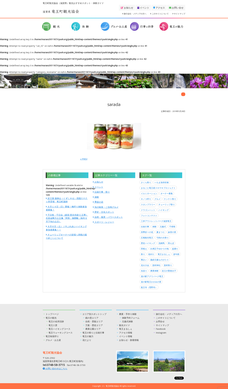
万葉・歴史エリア (94, 325)
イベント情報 (125, 336)
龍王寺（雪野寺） (149, 287)
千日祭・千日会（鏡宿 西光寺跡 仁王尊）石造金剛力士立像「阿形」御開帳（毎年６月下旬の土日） (67, 218)
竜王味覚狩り (52, 336)
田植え (144, 248)
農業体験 (154, 270)
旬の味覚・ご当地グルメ (106, 207)
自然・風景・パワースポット (108, 217)
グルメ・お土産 (53, 340)
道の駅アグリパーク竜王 (152, 276)
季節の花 (98, 201)
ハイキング (163, 210)
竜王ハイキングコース (59, 328)
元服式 (163, 226)
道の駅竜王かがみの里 (151, 281)
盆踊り (175, 248)
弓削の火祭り (162, 237)
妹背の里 (172, 232)
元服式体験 (127, 321)
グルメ (157, 199)
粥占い (144, 259)
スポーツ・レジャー (103, 222)
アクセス (159, 7)
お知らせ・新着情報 (129, 340)
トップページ (52, 314)
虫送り (144, 270)
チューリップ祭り (166, 204)
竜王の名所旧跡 (56, 321)
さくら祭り (146, 182)
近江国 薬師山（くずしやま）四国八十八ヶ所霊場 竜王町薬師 (66, 200)
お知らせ (127, 7)
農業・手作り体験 (128, 314)
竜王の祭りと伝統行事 (93, 332)
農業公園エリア (93, 328)
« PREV (83, 158)
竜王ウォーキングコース (61, 332)
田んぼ (171, 243)
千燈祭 (172, 226)
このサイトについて (159, 13)
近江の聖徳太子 (169, 270)
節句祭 (176, 254)
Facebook (160, 328)
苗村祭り (168, 265)
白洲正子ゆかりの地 (159, 248)
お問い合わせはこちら (55, 368)
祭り (143, 254)
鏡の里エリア (91, 317)
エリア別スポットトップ (94, 314)
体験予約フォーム (130, 317)
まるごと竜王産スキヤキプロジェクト (158, 188)
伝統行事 (145, 226)
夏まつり (160, 232)
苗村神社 (156, 265)
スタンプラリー (148, 204)
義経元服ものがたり (159, 259)
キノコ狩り (146, 199)
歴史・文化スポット (103, 211)
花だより (86, 340)
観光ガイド (124, 325)
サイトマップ (178, 13)
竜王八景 (53, 325)
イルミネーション (149, 193)
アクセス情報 (125, 332)
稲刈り (151, 254)
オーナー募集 (167, 193)
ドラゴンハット (148, 210)
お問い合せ (176, 7)
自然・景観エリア (94, 321)
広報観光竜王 (147, 237)
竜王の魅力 (87, 336)
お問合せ (160, 321)
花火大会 (145, 265)
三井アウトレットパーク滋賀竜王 (156, 221)
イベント (143, 7)
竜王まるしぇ (164, 254)
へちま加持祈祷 (161, 182)
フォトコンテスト (149, 215)
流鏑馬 (161, 243)
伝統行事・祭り (101, 191)
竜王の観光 (51, 317)
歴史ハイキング (148, 243)
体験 (96, 197)
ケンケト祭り (170, 199)
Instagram (161, 332)
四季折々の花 (147, 232)
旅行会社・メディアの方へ (134, 13)
